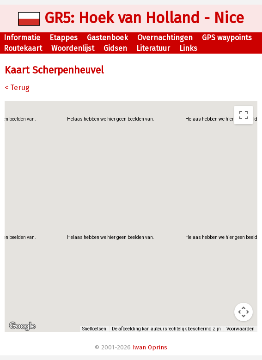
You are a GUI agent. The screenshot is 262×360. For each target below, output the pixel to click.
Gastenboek (107, 37)
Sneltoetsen (94, 328)
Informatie (22, 37)
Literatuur (153, 48)
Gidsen (115, 48)
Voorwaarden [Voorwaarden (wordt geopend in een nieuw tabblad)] (240, 328)
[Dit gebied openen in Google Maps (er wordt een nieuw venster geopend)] (22, 326)
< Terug (17, 87)
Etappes (63, 37)
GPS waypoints (227, 37)
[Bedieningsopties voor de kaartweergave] (243, 312)
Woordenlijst (72, 48)
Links (188, 48)
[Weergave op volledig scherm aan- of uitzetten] (243, 115)
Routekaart (23, 48)
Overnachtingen (165, 37)
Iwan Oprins (150, 347)
